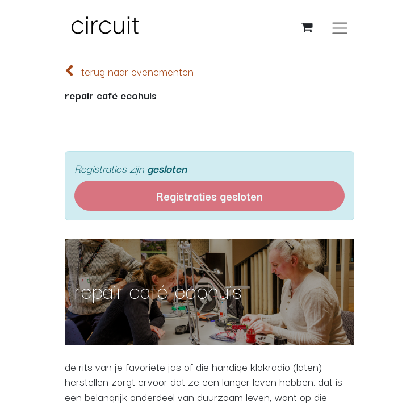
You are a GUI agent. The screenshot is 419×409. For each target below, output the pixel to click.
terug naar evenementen (129, 71)
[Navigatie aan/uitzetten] (339, 27)
